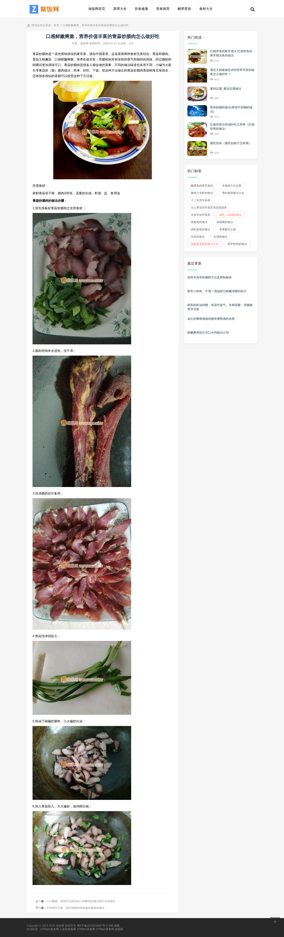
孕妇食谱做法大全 (233, 192)
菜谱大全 (120, 9)
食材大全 (206, 9)
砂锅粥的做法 (225, 222)
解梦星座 (184, 9)
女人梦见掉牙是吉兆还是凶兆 (209, 207)
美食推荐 (163, 9)
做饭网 (119, 929)
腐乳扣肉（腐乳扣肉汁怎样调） (230, 143)
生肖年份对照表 (200, 214)
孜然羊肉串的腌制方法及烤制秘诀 (209, 277)
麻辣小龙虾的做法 (202, 192)
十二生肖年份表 (200, 200)
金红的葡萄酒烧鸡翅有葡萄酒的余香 (211, 318)
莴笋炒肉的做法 (237, 243)
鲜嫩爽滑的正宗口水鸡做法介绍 (208, 332)
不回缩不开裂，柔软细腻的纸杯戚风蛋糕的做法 (76, 907)
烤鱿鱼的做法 (199, 222)
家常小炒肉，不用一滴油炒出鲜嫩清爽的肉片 (217, 291)
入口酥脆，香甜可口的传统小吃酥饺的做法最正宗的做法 (81, 901)
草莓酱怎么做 (227, 229)
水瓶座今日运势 (231, 185)
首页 (56, 25)
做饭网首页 (96, 9)
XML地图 (114, 925)
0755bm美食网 (49, 929)
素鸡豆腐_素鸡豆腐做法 (225, 88)
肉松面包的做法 (200, 229)
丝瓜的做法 (198, 236)
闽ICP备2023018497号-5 (92, 925)
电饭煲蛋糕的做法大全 (205, 243)
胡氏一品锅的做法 (230, 214)
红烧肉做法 (221, 236)
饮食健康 (141, 9)
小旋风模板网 (67, 929)
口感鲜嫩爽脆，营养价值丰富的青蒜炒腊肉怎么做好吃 (95, 25)
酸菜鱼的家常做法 (202, 185)
